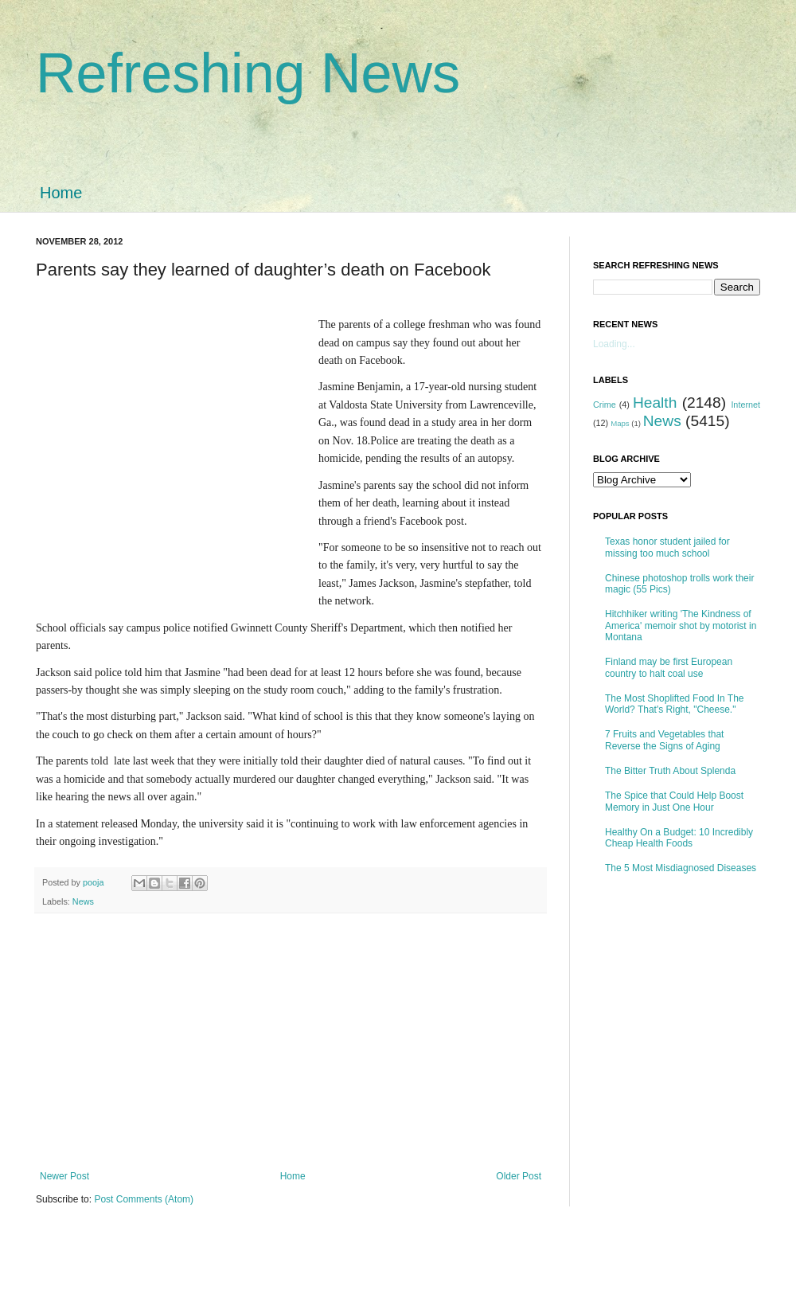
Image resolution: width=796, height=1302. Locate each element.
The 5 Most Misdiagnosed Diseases (680, 868)
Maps (620, 423)
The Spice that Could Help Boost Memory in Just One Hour (674, 801)
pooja (94, 882)
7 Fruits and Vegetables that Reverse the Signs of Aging (664, 740)
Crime (604, 404)
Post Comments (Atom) (143, 1199)
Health (655, 402)
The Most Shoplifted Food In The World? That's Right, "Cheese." (674, 704)
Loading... (614, 344)
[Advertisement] (161, 450)
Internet (745, 404)
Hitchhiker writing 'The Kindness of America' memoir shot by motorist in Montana (680, 625)
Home (61, 192)
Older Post (518, 1176)
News (83, 901)
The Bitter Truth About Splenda (670, 770)
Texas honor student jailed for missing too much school (667, 547)
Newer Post (64, 1176)
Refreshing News (248, 73)
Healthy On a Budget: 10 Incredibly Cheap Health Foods (679, 838)
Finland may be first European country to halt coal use (668, 667)
